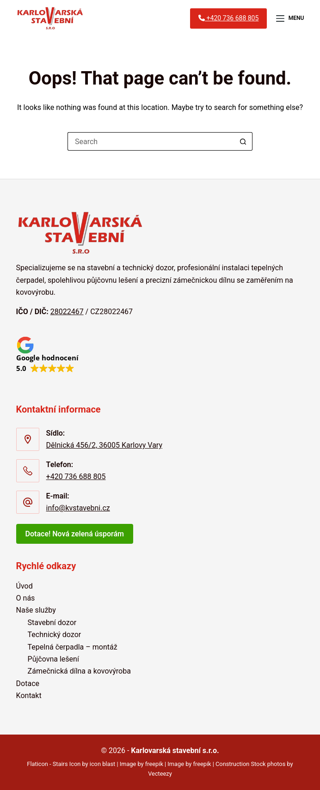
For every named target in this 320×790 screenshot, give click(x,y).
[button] (47, 354)
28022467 (67, 311)
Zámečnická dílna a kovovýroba (79, 671)
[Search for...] (151, 141)
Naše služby (36, 610)
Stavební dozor (52, 622)
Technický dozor (54, 634)
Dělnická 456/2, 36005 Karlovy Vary (104, 445)
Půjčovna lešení (53, 659)
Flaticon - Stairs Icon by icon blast (71, 763)
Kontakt (29, 695)
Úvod (24, 586)
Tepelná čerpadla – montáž (72, 647)
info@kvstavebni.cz (78, 508)
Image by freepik (141, 763)
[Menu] (290, 18)
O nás (25, 598)
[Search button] (243, 141)
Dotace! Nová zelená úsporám (74, 533)
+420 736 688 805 (76, 476)
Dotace (27, 683)
